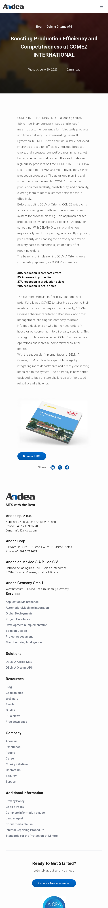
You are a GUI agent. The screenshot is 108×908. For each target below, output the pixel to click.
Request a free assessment (54, 883)
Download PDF (31, 456)
